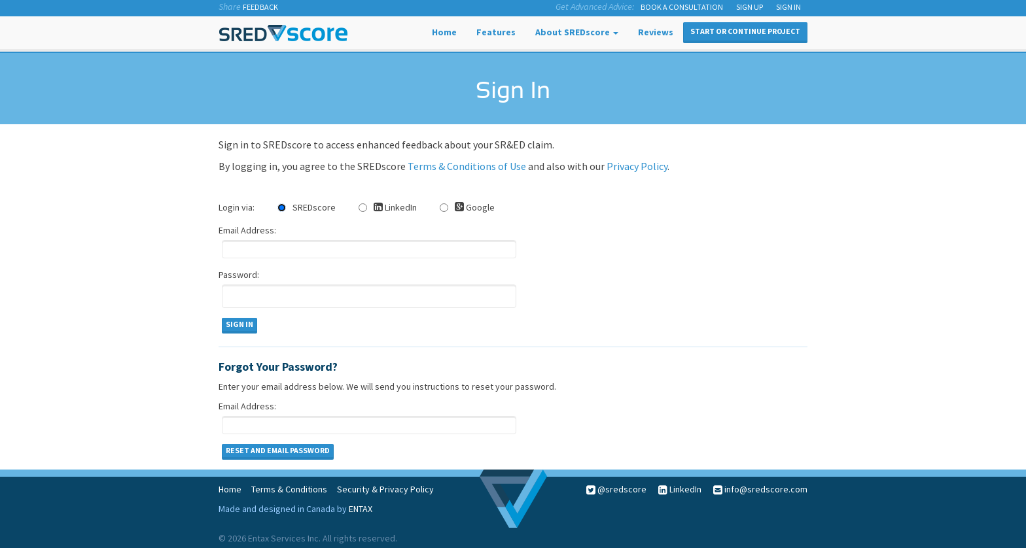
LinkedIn (388, 207)
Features (496, 32)
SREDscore (306, 207)
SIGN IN (788, 7)
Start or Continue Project (745, 31)
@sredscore (616, 489)
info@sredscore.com (764, 489)
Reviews (655, 32)
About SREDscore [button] (576, 32)
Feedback (260, 7)
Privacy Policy (637, 166)
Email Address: (247, 230)
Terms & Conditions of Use (467, 166)
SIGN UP (749, 7)
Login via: (237, 207)
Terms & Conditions (289, 489)
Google (467, 207)
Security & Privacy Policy (385, 489)
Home (444, 32)
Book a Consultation (682, 7)
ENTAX (360, 509)
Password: (239, 275)
